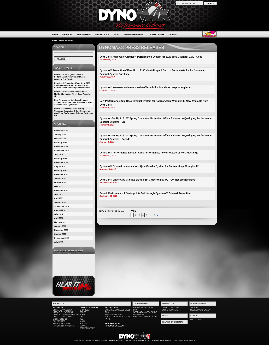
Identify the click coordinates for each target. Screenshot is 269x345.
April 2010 (58, 218)
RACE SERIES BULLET (62, 323)
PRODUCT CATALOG (114, 326)
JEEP (82, 319)
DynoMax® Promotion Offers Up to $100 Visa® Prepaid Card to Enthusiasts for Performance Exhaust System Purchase (72, 85)
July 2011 (58, 194)
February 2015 (60, 159)
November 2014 (61, 163)
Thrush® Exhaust (209, 34)
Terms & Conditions (172, 340)
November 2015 (61, 147)
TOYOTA (83, 326)
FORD (82, 315)
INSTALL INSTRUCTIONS (143, 308)
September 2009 (61, 238)
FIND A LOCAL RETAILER (172, 308)
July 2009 (58, 242)
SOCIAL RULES (196, 320)
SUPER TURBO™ (60, 321)
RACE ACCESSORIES (113, 315)
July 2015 (58, 154)
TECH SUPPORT (84, 34)
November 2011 (61, 190)
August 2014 (59, 166)
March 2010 (59, 222)
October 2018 (60, 139)
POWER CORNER (157, 34)
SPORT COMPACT (87, 328)
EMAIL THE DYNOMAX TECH (144, 317)
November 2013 (61, 174)
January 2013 (60, 178)
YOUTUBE (194, 308)
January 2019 (60, 135)
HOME (55, 34)
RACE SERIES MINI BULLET (64, 326)
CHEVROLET (85, 310)
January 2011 (60, 202)
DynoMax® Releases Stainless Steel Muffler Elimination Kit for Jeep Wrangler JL (145, 87)
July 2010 (58, 214)
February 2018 (60, 143)
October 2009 (60, 234)
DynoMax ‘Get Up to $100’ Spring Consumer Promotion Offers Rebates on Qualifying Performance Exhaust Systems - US (73, 112)
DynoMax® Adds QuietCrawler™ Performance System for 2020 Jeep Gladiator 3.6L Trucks (151, 56)
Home (54, 40)
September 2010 (61, 206)
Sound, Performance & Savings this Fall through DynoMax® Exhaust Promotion (145, 193)
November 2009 (61, 230)
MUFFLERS (58, 308)
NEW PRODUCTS (112, 323)
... (150, 215)
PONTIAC (83, 323)
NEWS (117, 34)
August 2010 (59, 210)
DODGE (83, 312)
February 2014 (60, 170)
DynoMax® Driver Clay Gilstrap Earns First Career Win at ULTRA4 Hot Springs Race (147, 179)
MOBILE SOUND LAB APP (200, 310)
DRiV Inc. (88, 340)
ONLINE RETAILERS (170, 310)
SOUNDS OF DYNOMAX (134, 34)
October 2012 (60, 182)
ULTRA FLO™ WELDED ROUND (66, 315)
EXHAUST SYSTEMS (89, 308)
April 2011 (58, 198)
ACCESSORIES (112, 308)
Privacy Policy (189, 340)
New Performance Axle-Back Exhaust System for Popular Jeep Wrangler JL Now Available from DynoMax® (73, 102)
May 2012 (58, 186)
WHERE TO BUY (102, 34)
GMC (82, 317)
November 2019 (61, 131)
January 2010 (60, 226)
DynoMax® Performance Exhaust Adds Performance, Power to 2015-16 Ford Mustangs (149, 152)
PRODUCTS (67, 34)
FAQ (135, 310)
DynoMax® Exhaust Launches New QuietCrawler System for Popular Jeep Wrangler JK (149, 166)
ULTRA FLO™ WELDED (62, 310)
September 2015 (61, 151)
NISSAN (83, 321)
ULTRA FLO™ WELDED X (63, 312)
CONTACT (173, 34)
